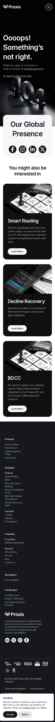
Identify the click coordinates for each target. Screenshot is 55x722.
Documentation (12, 580)
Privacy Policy (37, 688)
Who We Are (11, 552)
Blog (7, 559)
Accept (10, 714)
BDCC (8, 480)
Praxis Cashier (11, 444)
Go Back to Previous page (17, 75)
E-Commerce (11, 521)
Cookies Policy (29, 708)
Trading (8, 514)
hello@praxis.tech (33, 68)
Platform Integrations (14, 542)
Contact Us (10, 562)
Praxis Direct (11, 448)
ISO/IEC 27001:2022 (14, 598)
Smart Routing (11, 476)
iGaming (8, 518)
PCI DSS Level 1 (12, 595)
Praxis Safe (10, 457)
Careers (8, 555)
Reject (25, 714)
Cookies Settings (13, 693)
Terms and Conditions (15, 688)
